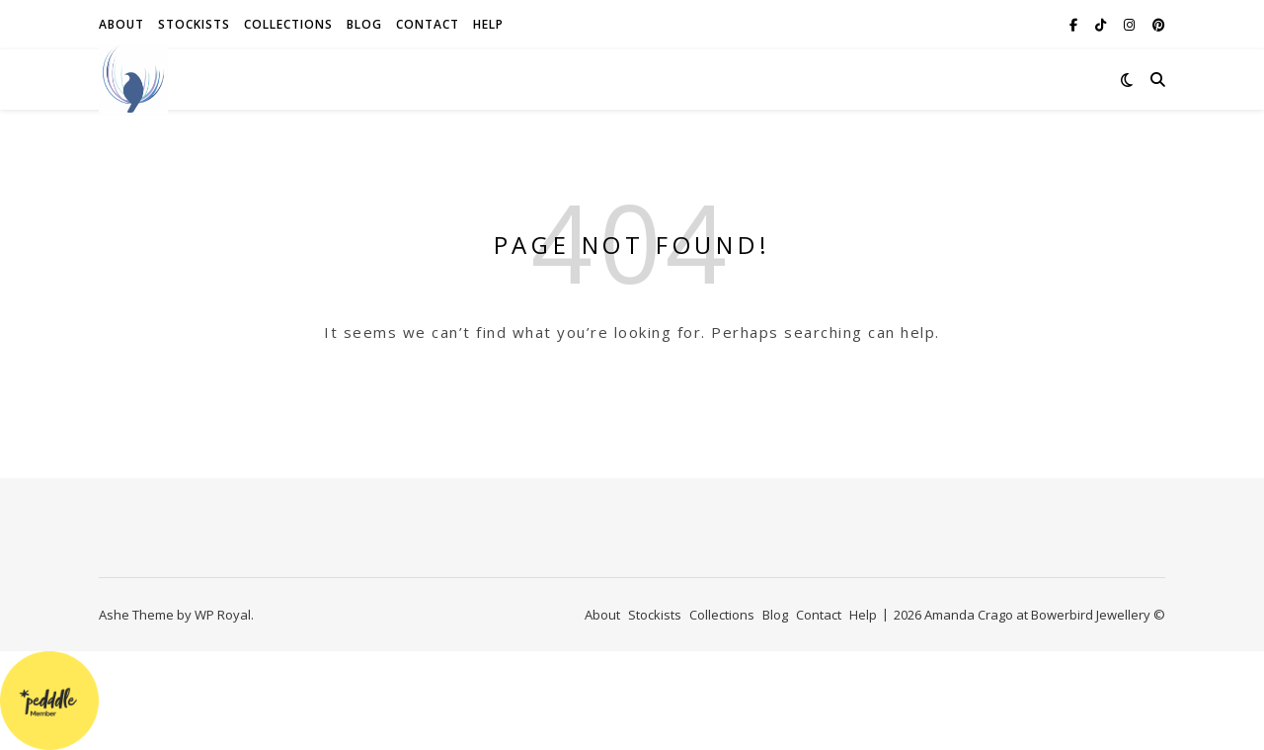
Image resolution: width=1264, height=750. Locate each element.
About (121, 24)
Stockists (194, 24)
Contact (427, 24)
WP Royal (223, 615)
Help (488, 24)
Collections (288, 24)
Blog (364, 24)
